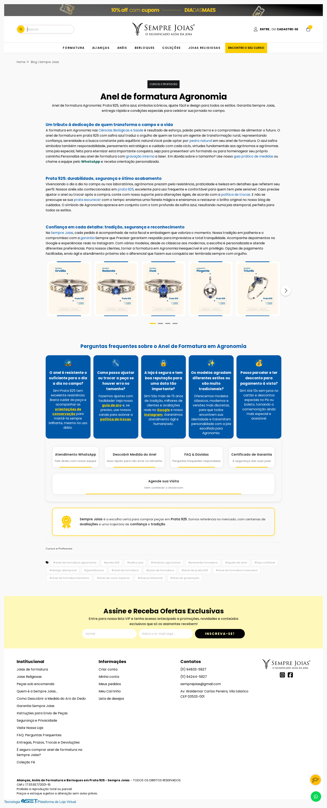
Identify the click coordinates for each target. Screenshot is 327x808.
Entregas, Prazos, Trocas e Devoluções (48, 742)
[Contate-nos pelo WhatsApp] (316, 796)
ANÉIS (122, 48)
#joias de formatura (160, 570)
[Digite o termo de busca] (50, 29)
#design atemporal (63, 570)
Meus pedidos (110, 684)
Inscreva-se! (220, 633)
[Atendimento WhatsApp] (75, 457)
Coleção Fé (26, 762)
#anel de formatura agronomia (74, 562)
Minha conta (109, 676)
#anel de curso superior (113, 578)
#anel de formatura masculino (237, 570)
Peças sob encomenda (35, 684)
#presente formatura (203, 562)
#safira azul (135, 562)
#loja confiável (264, 562)
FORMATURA (73, 48)
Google (163, 410)
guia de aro (112, 405)
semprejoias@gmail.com (200, 684)
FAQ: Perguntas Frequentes (39, 735)
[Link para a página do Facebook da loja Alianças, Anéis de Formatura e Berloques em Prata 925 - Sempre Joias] (290, 675)
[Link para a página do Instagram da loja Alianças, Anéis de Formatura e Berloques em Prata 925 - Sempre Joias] (282, 675)
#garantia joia (94, 570)
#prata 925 (111, 562)
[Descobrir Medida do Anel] (134, 457)
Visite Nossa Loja (30, 727)
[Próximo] (285, 290)
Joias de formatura (32, 669)
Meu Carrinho (110, 691)
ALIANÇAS (101, 48)
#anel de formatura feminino (69, 578)
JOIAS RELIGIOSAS (204, 48)
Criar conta (108, 669)
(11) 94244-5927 (193, 676)
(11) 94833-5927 (193, 669)
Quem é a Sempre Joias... (37, 691)
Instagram (153, 414)
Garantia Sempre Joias (35, 705)
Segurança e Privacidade (37, 720)
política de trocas (115, 419)
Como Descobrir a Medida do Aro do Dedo (51, 698)
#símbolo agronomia (166, 562)
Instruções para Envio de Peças (42, 713)
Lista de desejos (111, 698)
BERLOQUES (145, 48)
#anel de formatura (125, 570)
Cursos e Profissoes (163, 84)
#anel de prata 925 (194, 570)
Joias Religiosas (29, 676)
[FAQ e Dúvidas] (196, 457)
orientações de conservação (66, 411)
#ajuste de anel (236, 562)
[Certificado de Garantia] (252, 457)
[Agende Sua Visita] (163, 483)
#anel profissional (150, 578)
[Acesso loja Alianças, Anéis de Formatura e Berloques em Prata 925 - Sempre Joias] (276, 29)
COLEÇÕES (171, 48)
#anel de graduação (184, 578)
